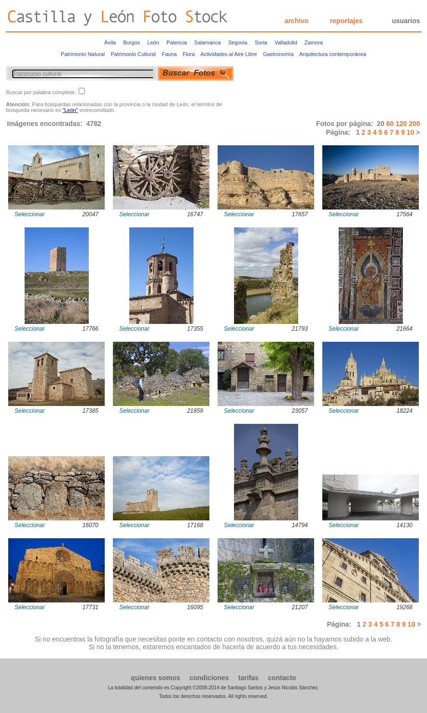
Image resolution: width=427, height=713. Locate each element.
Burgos (131, 42)
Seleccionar (29, 214)
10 (409, 132)
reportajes (346, 21)
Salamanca (207, 42)
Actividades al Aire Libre (228, 54)
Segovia (238, 42)
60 (390, 123)
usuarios (406, 21)
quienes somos (155, 678)
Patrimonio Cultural (133, 54)
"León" (70, 110)
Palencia (176, 42)
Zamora (313, 42)
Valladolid (286, 42)
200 (414, 123)
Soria (261, 42)
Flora (189, 54)
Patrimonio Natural (83, 54)
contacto (282, 678)
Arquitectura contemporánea (332, 54)
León (153, 42)
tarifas (248, 678)
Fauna (169, 54)
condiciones (209, 678)
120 (402, 123)
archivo (297, 21)
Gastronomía (278, 54)
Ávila (110, 42)
